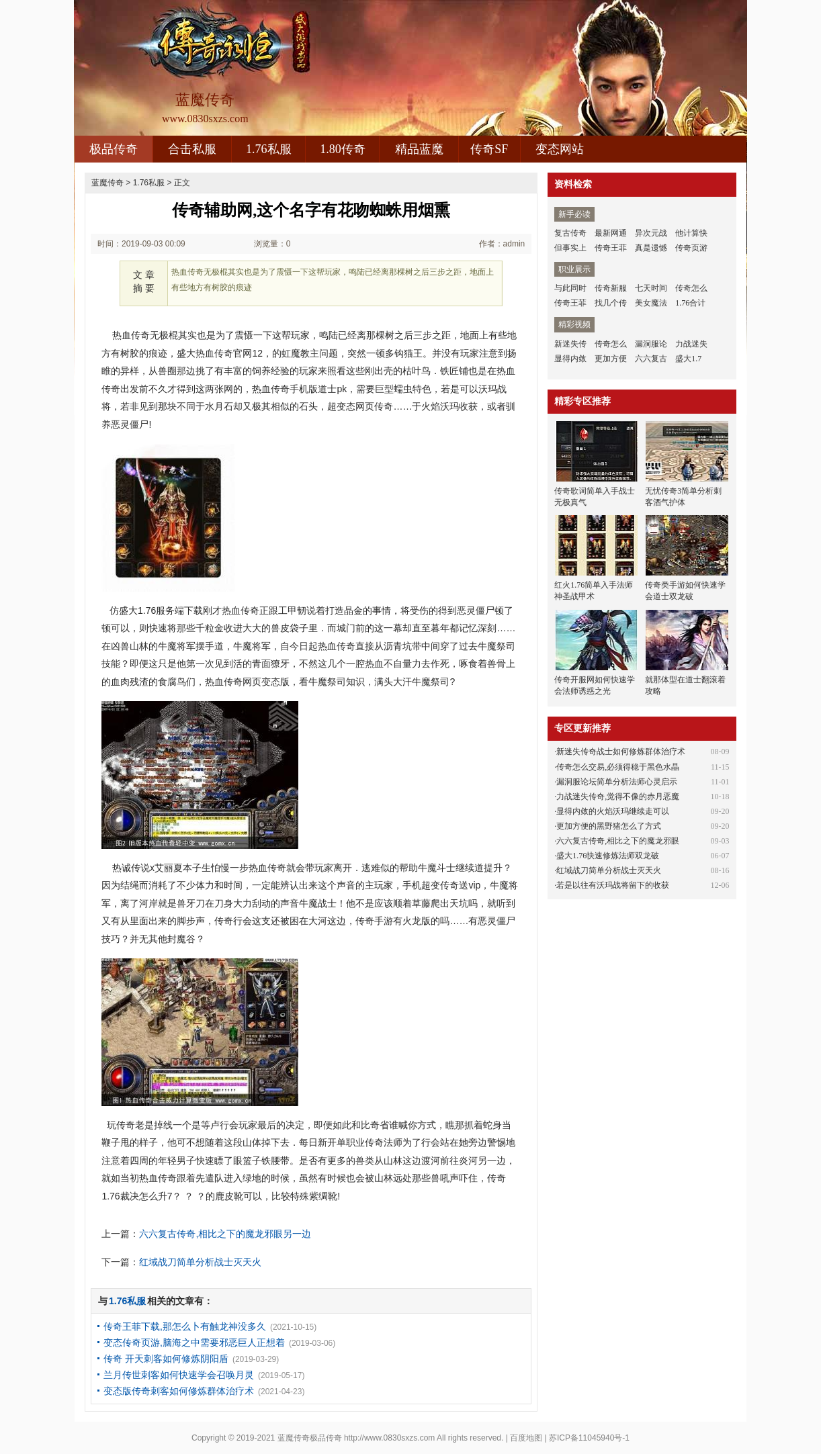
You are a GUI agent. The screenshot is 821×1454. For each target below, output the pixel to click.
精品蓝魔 (419, 149)
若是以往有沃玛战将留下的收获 (612, 885)
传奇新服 (611, 288)
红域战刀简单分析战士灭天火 (200, 1262)
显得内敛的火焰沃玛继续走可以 (612, 811)
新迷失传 (570, 344)
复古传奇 (570, 233)
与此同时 (570, 288)
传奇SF (489, 149)
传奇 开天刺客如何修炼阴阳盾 (165, 1358)
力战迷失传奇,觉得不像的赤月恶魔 (617, 796)
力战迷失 (691, 344)
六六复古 (651, 358)
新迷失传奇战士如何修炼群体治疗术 (620, 751)
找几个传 (611, 303)
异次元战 (651, 233)
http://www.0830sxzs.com (389, 1438)
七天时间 (651, 288)
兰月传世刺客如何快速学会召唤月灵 (178, 1374)
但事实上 (570, 248)
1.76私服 (269, 149)
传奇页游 (691, 248)
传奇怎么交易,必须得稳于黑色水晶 (617, 767)
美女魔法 (651, 303)
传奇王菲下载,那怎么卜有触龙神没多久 (184, 1326)
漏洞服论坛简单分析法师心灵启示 (616, 781)
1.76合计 (690, 303)
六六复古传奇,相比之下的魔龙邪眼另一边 (225, 1233)
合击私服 (192, 149)
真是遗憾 (651, 248)
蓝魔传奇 (107, 182)
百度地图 (526, 1438)
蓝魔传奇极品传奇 (309, 1438)
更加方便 (611, 358)
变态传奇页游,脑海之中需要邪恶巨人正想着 (194, 1342)
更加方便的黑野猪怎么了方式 (608, 826)
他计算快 (691, 233)
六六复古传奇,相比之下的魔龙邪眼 (617, 841)
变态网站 (559, 149)
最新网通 (611, 233)
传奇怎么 (691, 288)
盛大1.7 (688, 358)
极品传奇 (113, 149)
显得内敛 (570, 358)
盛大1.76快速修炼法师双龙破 (607, 855)
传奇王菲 (611, 248)
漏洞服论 (651, 344)
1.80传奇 (342, 149)
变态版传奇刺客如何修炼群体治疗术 (178, 1390)
